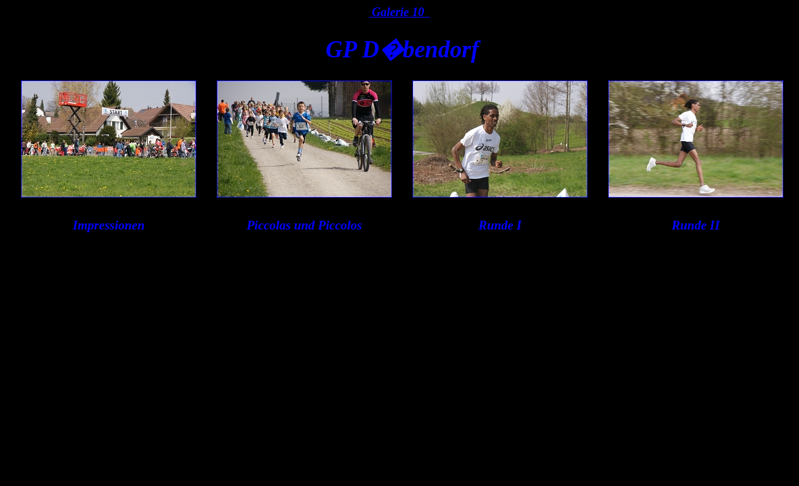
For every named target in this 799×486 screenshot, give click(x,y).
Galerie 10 (400, 12)
